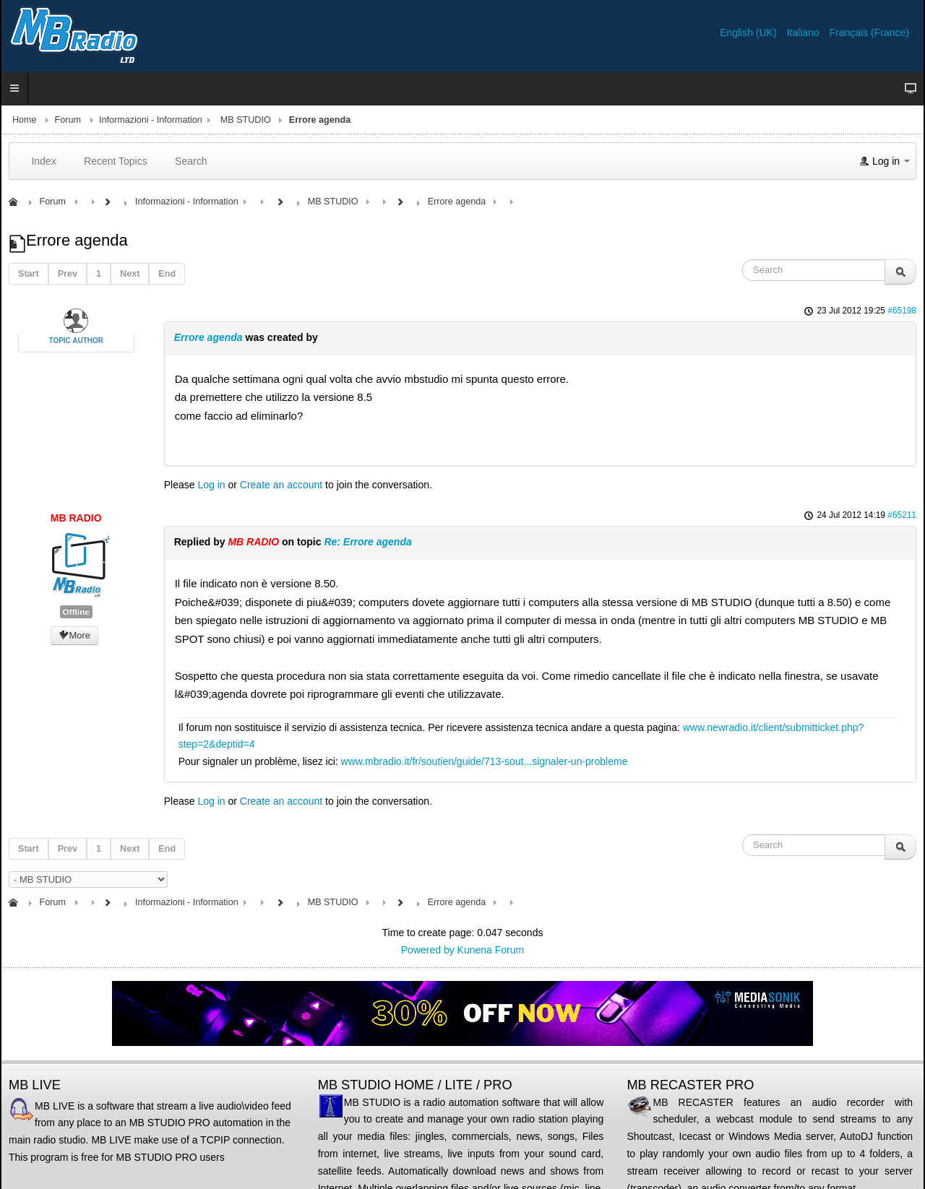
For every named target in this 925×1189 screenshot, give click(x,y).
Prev (67, 274)
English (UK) (749, 32)
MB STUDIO (245, 120)
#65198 (901, 311)
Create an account (281, 484)
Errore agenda (210, 337)
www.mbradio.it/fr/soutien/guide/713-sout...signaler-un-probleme (484, 761)
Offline (76, 612)
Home (24, 120)
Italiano (804, 32)
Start (28, 274)
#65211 (901, 515)
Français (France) (869, 32)
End (167, 274)
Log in (211, 484)
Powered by (428, 950)
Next (129, 274)
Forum (68, 120)
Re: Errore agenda (367, 542)
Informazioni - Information (150, 120)
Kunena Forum (491, 950)
